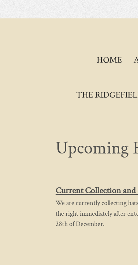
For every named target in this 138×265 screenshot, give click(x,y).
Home (109, 60)
